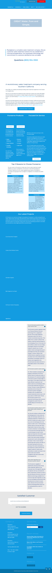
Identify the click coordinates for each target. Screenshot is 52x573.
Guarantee (36, 194)
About (32, 7)
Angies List (32, 565)
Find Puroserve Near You (32, 524)
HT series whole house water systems (26, 96)
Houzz (34, 565)
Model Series (26, 7)
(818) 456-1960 (11, 529)
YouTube (32, 557)
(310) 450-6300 (11, 543)
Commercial (18, 7)
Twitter (30, 557)
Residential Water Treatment (26, 108)
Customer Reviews (26, 513)
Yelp (30, 565)
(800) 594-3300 (32, 1)
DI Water (19, 143)
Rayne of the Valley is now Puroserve (35, 542)
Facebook (28, 557)
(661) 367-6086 (11, 537)
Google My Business (28, 565)
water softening (21, 105)
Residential (10, 7)
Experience (15, 176)
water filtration (29, 105)
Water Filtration (10, 143)
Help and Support (40, 7)
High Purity (19, 145)
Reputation (37, 176)
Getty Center (8, 264)
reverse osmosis (38, 105)
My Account (42, 1)
